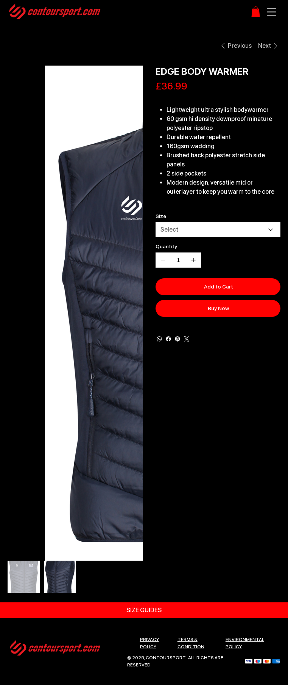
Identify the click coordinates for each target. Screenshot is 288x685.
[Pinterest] (177, 339)
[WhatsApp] (159, 339)
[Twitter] (186, 339)
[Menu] (271, 12)
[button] (255, 11)
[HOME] (16, 45)
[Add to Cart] (218, 286)
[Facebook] (168, 339)
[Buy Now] (218, 308)
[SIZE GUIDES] (144, 610)
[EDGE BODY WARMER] (60, 45)
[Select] (218, 229)
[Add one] (193, 260)
